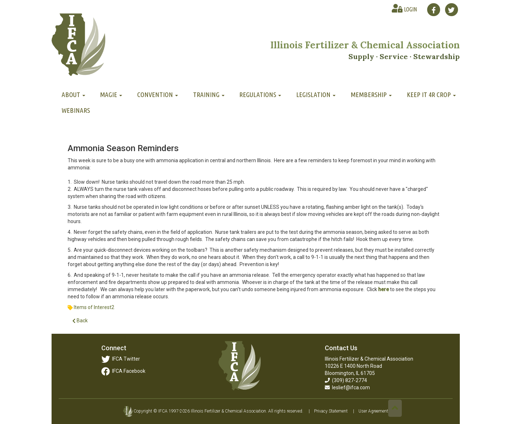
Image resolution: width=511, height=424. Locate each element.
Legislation (316, 94)
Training (209, 94)
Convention (157, 94)
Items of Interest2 (94, 307)
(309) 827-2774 (346, 380)
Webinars (76, 110)
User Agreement (373, 411)
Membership (371, 94)
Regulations (260, 94)
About (73, 94)
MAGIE (111, 94)
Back (80, 321)
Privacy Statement (331, 411)
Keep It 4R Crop (431, 94)
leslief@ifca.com (347, 387)
